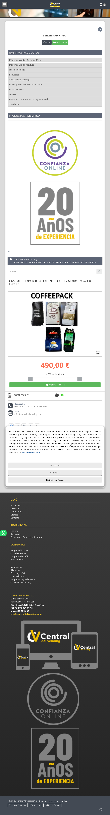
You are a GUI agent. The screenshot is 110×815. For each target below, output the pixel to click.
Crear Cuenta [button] (60, 42)
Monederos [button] (16, 566)
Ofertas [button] (12, 94)
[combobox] (55, 123)
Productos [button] (15, 505)
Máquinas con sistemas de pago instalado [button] (29, 99)
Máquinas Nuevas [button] (19, 550)
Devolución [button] (15, 533)
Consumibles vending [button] (20, 582)
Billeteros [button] (15, 569)
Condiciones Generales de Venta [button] (26, 537)
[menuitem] (54, 505)
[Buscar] (99, 271)
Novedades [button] (16, 511)
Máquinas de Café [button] (19, 556)
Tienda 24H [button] (14, 104)
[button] (55, 4)
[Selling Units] (55, 379)
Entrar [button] (47, 42)
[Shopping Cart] (54, 384)
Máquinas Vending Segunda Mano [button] (25, 60)
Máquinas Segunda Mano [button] (22, 579)
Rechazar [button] (55, 472)
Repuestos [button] (14, 74)
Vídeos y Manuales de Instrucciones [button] (26, 84)
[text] (52, 271)
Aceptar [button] (55, 465)
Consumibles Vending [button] (19, 79)
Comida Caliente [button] (18, 553)
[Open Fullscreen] (98, 352)
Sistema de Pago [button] (17, 69)
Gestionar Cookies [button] (55, 480)
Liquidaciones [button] (17, 576)
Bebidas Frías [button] (17, 559)
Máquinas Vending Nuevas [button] (21, 64)
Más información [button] (31, 452)
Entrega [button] (14, 530)
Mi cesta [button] (14, 508)
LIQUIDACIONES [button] (17, 89)
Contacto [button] (14, 517)
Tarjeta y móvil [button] (17, 573)
